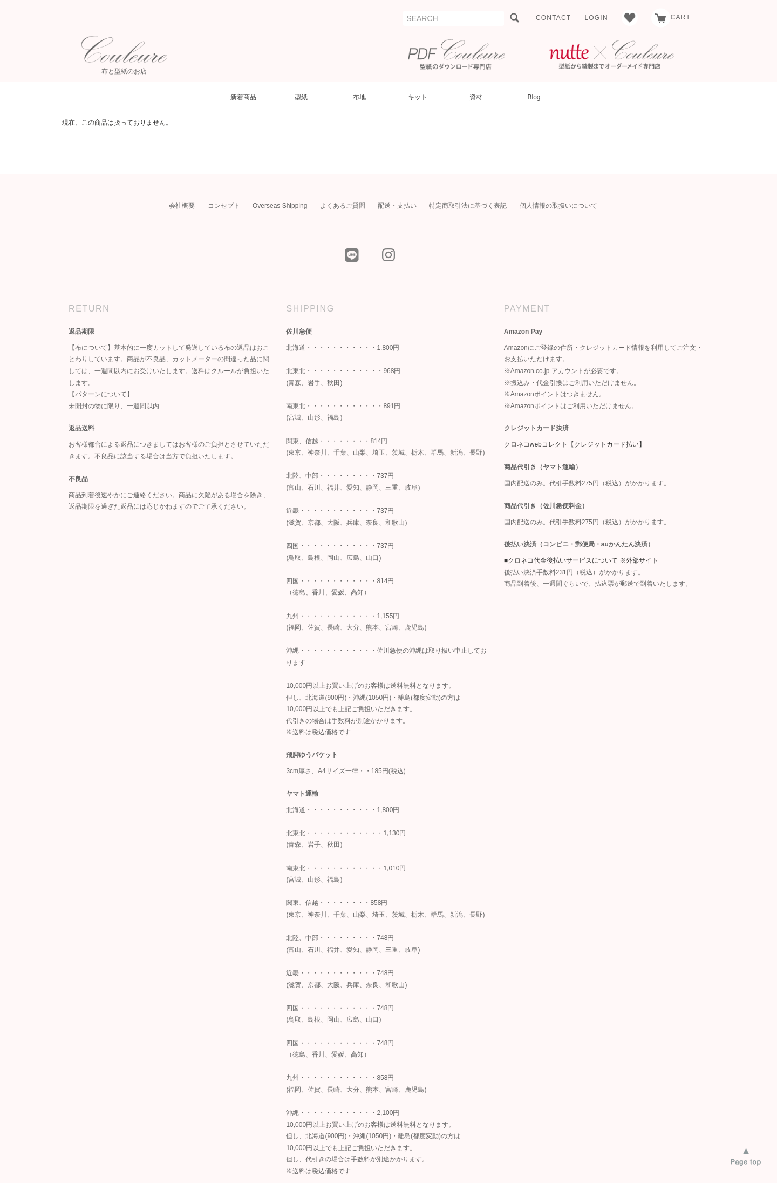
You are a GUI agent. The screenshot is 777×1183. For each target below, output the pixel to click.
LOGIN (596, 18)
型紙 (301, 97)
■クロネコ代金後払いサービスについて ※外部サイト (581, 560)
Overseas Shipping (280, 205)
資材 (475, 97)
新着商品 (243, 97)
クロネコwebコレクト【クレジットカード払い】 (574, 444)
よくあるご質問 (342, 205)
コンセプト (224, 205)
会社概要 (182, 205)
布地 (359, 97)
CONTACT (553, 18)
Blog (533, 97)
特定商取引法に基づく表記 (468, 205)
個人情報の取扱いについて (558, 205)
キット (417, 97)
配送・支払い (397, 205)
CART (671, 17)
